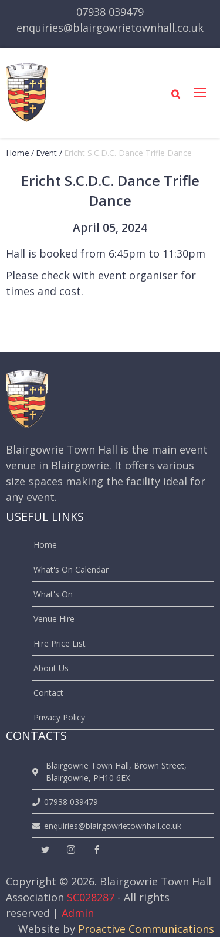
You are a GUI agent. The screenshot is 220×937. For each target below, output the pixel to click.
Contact (48, 692)
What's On (53, 594)
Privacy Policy (59, 717)
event (46, 152)
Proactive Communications (146, 929)
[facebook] (97, 849)
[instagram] (71, 849)
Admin (78, 913)
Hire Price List (59, 643)
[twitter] (45, 849)
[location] (37, 772)
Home (17, 152)
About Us (51, 668)
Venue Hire (54, 618)
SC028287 (90, 897)
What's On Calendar (71, 569)
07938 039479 (110, 12)
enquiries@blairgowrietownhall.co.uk (110, 28)
